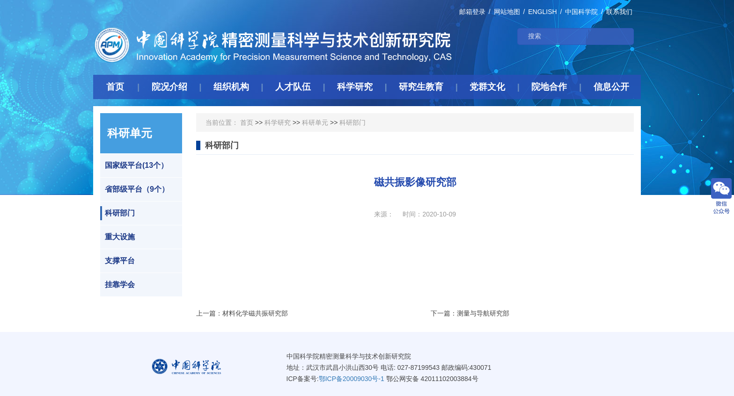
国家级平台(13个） (134, 165)
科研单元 (315, 122)
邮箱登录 (472, 11)
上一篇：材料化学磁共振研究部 (242, 313)
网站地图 (507, 11)
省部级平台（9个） (134, 189)
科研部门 (117, 213)
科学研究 (277, 122)
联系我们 (619, 11)
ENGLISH (542, 11)
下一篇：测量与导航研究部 (470, 313)
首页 (246, 122)
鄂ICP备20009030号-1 (351, 378)
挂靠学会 (117, 285)
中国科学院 (581, 11)
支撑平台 (117, 261)
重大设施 (117, 237)
